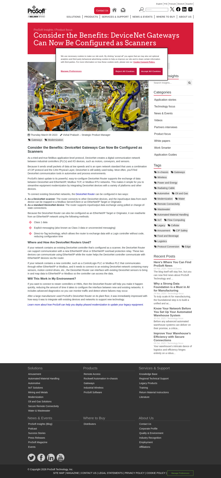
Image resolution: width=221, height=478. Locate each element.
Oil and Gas (180, 193)
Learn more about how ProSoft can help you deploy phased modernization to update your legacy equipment (85, 304)
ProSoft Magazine (37, 442)
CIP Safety (180, 230)
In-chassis (161, 172)
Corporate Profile (148, 428)
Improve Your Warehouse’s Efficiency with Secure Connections (172, 337)
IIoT (158, 220)
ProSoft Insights (43, 29)
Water (180, 198)
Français (172, 4)
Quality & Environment (151, 433)
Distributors (90, 424)
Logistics (160, 241)
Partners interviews (165, 127)
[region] (112, 64)
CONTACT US (89, 473)
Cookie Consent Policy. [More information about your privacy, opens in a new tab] (144, 62)
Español (189, 4)
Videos (158, 120)
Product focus (63, 29)
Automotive (161, 193)
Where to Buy (165, 16)
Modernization (163, 198)
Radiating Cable (164, 188)
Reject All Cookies (125, 71)
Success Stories (36, 433)
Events (32, 447)
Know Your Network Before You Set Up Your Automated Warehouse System (173, 312)
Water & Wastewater (39, 410)
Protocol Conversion (166, 246)
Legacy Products (148, 383)
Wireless (160, 177)
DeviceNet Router (85, 194)
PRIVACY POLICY (135, 473)
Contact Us (102, 10)
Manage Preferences (180, 473)
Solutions (73, 16)
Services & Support (115, 16)
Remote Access (92, 374)
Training (143, 387)
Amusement (162, 230)
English (159, 4)
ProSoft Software (93, 392)
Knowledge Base (148, 374)
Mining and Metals (38, 392)
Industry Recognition (150, 437)
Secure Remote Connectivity (43, 406)
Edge (186, 246)
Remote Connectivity (167, 204)
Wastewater (162, 209)
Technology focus (164, 106)
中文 (165, 4)
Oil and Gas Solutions (39, 401)
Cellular (173, 225)
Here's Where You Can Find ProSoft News (172, 264)
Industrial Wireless (93, 387)
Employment (146, 442)
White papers (162, 140)
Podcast (32, 428)
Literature (144, 397)
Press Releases (36, 437)
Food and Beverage (166, 236)
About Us (185, 16)
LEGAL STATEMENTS (110, 473)
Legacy (159, 225)
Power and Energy (165, 182)
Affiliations (144, 447)
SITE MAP (58, 473)
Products (91, 16)
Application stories (165, 99)
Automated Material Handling (171, 214)
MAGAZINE (72, 473)
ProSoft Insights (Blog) (40, 424)
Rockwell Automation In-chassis (101, 378)
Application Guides (165, 154)
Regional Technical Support (154, 378)
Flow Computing (174, 220)
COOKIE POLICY (155, 473)
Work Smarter (162, 147)
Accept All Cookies (151, 71)
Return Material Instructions (154, 392)
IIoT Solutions (35, 387)
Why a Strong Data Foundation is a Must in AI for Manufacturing (172, 287)
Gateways (178, 172)
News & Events (142, 16)
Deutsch (181, 4)
